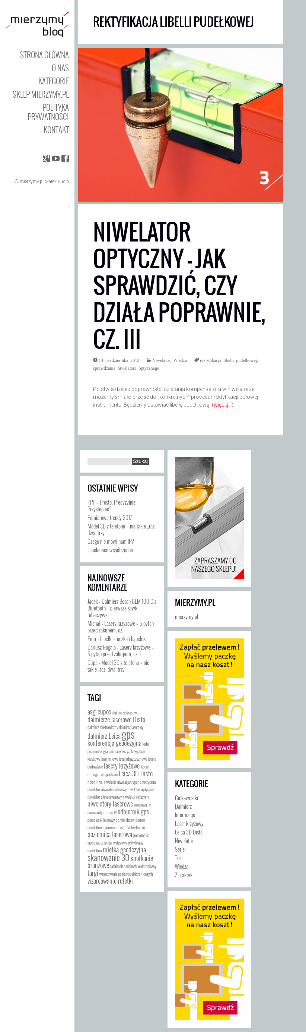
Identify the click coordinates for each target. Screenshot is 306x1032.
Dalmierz (183, 806)
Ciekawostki (186, 797)
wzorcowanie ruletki (110, 881)
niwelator (93, 789)
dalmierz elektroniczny (102, 727)
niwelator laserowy (114, 789)
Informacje (185, 815)
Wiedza (180, 360)
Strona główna (44, 54)
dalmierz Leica (104, 736)
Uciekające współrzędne (110, 550)
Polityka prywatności (48, 111)
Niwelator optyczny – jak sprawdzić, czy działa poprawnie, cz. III (179, 285)
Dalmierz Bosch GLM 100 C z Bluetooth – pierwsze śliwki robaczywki (121, 608)
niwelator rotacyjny (136, 797)
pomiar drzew (125, 820)
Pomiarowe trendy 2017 (109, 517)
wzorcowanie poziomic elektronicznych (126, 874)
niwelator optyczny (141, 789)
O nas (60, 67)
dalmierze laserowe (125, 713)
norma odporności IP (102, 812)
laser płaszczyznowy (133, 759)
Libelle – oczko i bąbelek (123, 638)
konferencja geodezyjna (114, 743)
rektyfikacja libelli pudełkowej (228, 360)
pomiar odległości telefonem (125, 827)
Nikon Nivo (95, 782)
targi (92, 873)
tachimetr (116, 866)
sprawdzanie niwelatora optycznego (126, 368)
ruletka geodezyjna (124, 849)
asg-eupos (99, 711)
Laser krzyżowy (189, 823)
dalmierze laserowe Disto (116, 719)
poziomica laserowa (109, 834)
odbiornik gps (133, 811)
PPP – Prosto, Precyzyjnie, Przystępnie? (112, 505)
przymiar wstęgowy (114, 843)
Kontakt (56, 129)
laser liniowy (109, 759)
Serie (180, 849)
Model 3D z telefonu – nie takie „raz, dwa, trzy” (121, 529)
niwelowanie (142, 805)
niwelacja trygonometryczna (136, 782)
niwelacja (110, 782)
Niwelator (161, 360)
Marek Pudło (57, 181)
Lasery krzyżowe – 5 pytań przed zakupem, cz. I (120, 626)
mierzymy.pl (195, 603)
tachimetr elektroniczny (140, 866)
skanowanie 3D (108, 857)
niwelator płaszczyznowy (104, 797)
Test (179, 857)
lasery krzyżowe (122, 765)
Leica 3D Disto (136, 773)
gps (128, 734)
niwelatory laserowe (110, 803)
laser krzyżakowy (126, 751)
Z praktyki (184, 875)
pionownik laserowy (101, 820)
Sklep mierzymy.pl (41, 94)
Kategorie (53, 80)
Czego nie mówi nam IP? (110, 541)
